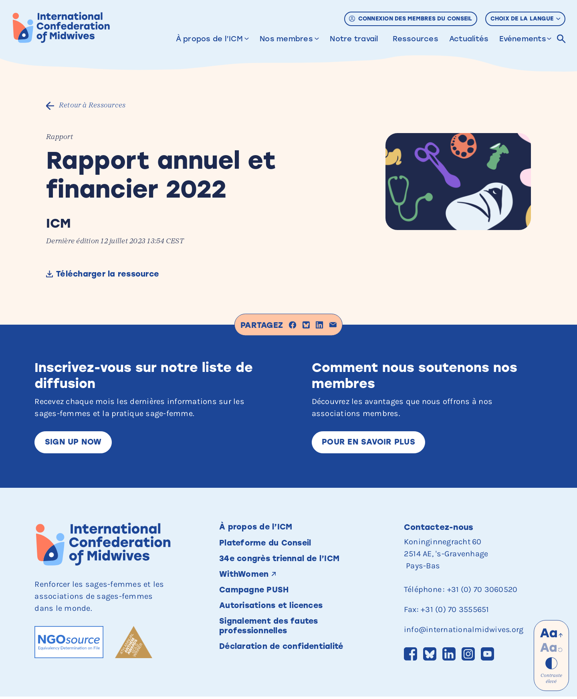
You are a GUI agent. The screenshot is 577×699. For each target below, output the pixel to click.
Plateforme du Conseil (266, 544)
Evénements (522, 38)
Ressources (415, 38)
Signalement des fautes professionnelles (270, 629)
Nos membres (286, 38)
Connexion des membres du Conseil (410, 18)
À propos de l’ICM (209, 38)
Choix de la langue (525, 18)
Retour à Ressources (95, 105)
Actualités (469, 38)
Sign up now (73, 443)
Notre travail (354, 38)
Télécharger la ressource (111, 274)
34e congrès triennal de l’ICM (281, 560)
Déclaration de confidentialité (283, 650)
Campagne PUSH (254, 592)
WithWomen (244, 576)
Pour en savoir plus (369, 443)
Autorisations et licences (273, 608)
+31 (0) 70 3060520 (483, 590)
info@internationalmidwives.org (465, 630)
